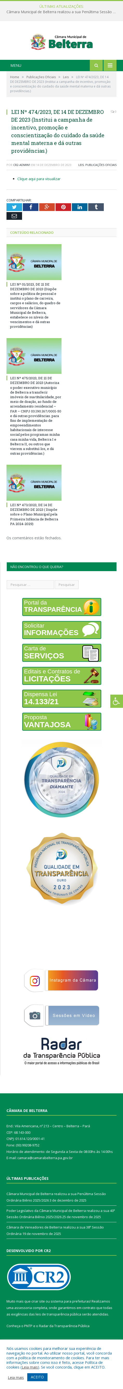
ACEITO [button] (37, 1377)
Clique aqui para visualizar (38, 194)
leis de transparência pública (58, 1329)
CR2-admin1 (21, 181)
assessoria (23, 1323)
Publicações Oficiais (101, 181)
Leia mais (30, 1367)
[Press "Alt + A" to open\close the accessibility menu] (116, 701)
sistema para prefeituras (70, 1317)
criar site (38, 1317)
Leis (81, 181)
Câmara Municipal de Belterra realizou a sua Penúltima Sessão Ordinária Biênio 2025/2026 (62, 12)
